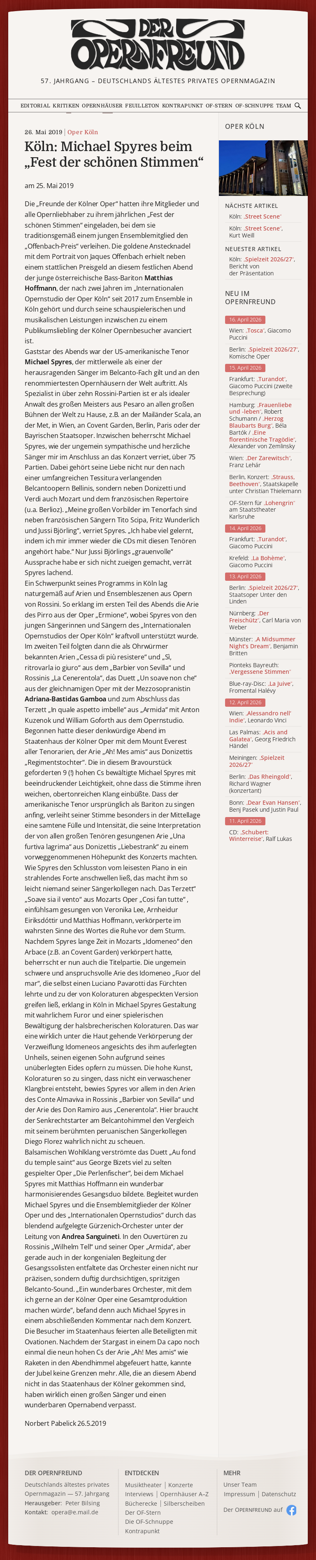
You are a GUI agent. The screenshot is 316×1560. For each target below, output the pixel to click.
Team (284, 106)
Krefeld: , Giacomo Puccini (257, 562)
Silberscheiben (184, 1503)
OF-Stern (219, 106)
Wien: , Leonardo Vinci (260, 717)
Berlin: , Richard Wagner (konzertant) (260, 783)
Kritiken (66, 106)
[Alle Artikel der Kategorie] (263, 168)
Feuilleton (142, 106)
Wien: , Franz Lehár (260, 462)
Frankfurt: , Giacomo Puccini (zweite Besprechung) (261, 386)
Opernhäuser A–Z (184, 1494)
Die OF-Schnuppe (149, 1521)
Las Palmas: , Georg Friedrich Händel (262, 739)
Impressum (239, 1494)
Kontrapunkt (182, 106)
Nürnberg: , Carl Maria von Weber (265, 620)
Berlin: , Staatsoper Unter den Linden (264, 594)
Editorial (35, 106)
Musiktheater (143, 1485)
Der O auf (253, 1509)
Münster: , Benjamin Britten (263, 646)
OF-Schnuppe (254, 106)
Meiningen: (256, 761)
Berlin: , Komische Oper (264, 353)
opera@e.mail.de (74, 1512)
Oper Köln (82, 132)
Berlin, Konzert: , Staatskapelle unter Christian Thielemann (265, 484)
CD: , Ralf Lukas (260, 836)
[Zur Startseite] (158, 44)
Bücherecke (141, 1503)
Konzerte (180, 1485)
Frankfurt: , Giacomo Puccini (258, 543)
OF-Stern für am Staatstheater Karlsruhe (262, 510)
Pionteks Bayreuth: (260, 669)
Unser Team (240, 1484)
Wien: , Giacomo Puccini (260, 334)
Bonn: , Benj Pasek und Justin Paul (265, 806)
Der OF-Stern (143, 1512)
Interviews (139, 1494)
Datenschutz (279, 1494)
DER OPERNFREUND (53, 1473)
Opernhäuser (102, 106)
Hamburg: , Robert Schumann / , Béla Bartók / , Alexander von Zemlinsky (262, 426)
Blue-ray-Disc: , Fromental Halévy (261, 687)
